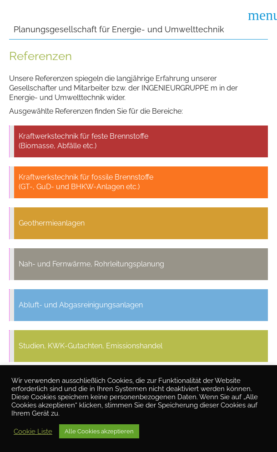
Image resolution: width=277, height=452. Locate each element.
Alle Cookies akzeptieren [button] (99, 431)
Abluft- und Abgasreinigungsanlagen (81, 305)
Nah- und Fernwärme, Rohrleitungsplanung (91, 264)
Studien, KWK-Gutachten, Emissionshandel (90, 346)
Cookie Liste (33, 431)
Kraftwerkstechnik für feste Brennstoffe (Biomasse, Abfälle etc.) (83, 141)
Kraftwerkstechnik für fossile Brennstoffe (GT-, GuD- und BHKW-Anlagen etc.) (86, 182)
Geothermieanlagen (52, 223)
